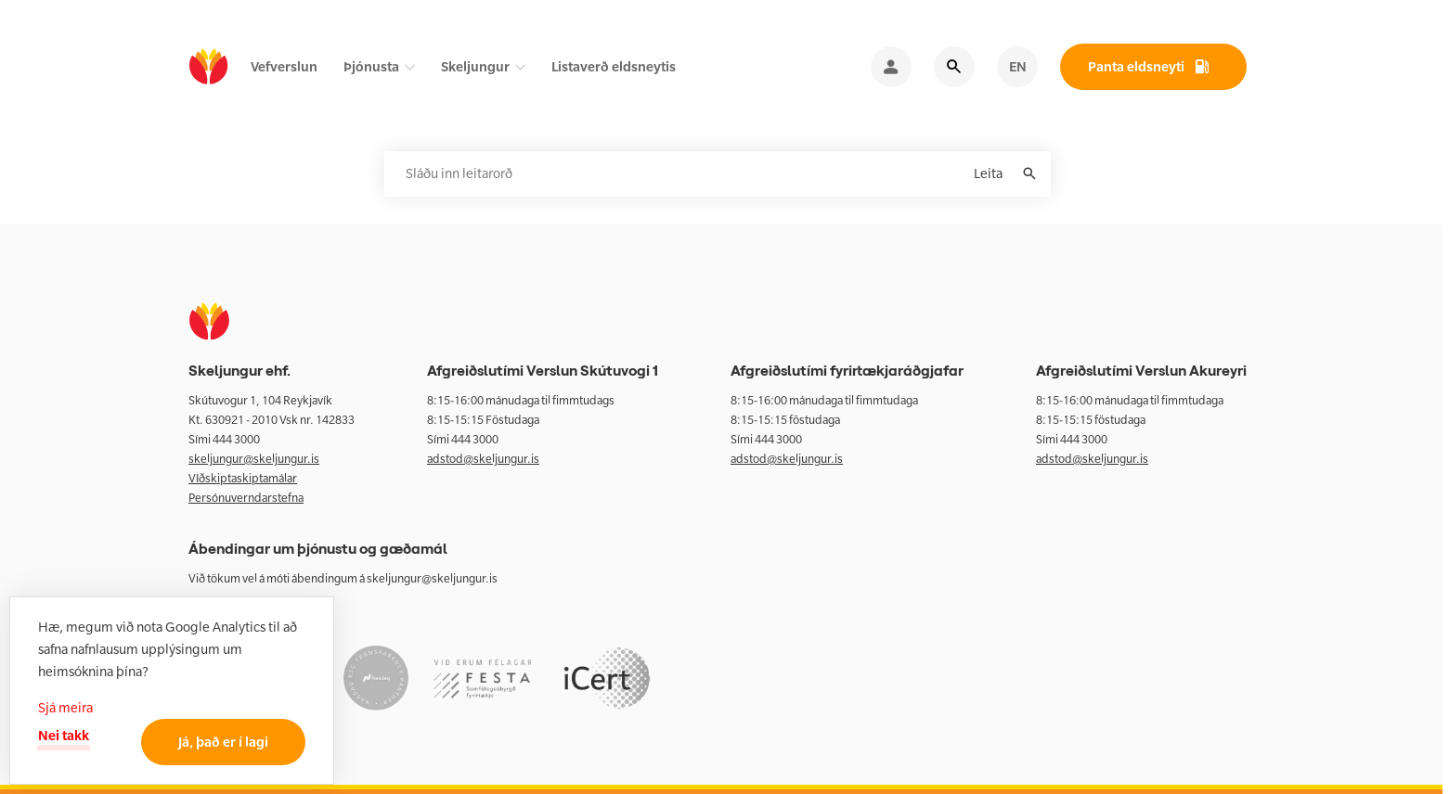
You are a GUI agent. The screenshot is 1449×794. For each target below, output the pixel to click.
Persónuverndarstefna (246, 498)
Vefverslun (284, 66)
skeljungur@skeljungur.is (253, 459)
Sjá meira (65, 707)
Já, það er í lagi (223, 741)
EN (1018, 66)
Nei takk (63, 735)
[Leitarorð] (717, 174)
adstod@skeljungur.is (483, 459)
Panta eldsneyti (1136, 66)
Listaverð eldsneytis (613, 66)
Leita (988, 173)
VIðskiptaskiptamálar (242, 478)
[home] (208, 67)
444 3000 (236, 439)
